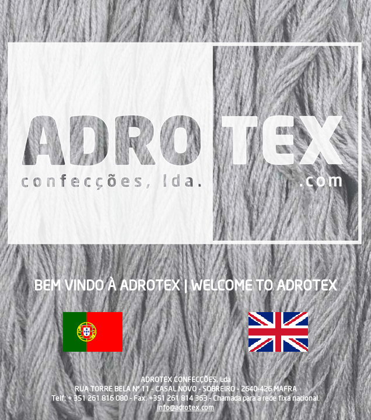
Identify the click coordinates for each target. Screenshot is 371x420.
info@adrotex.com (185, 407)
